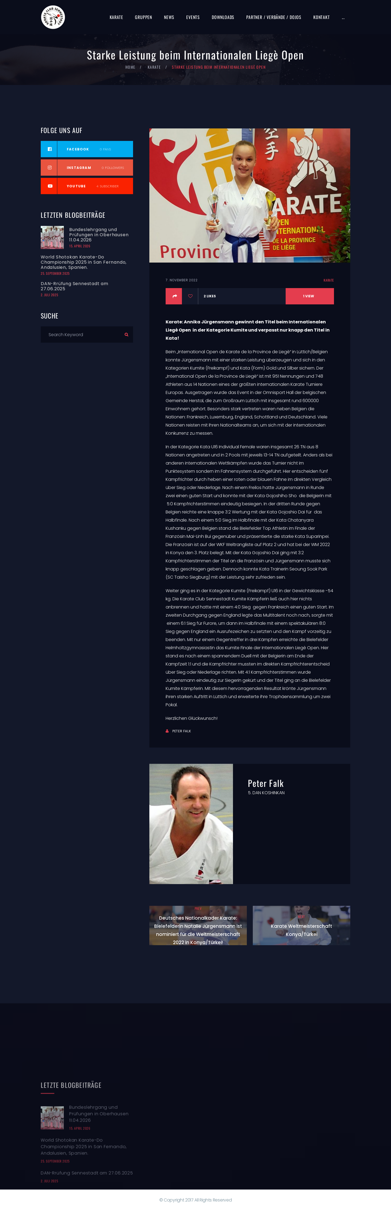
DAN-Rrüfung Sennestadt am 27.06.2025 (74, 286)
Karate (116, 17)
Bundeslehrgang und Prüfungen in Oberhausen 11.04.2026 (98, 234)
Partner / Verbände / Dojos (273, 17)
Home (130, 67)
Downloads (223, 17)
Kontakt (321, 17)
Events (193, 17)
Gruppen (143, 17)
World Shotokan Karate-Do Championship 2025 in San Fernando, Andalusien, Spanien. (84, 262)
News (169, 17)
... (343, 17)
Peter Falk (181, 731)
